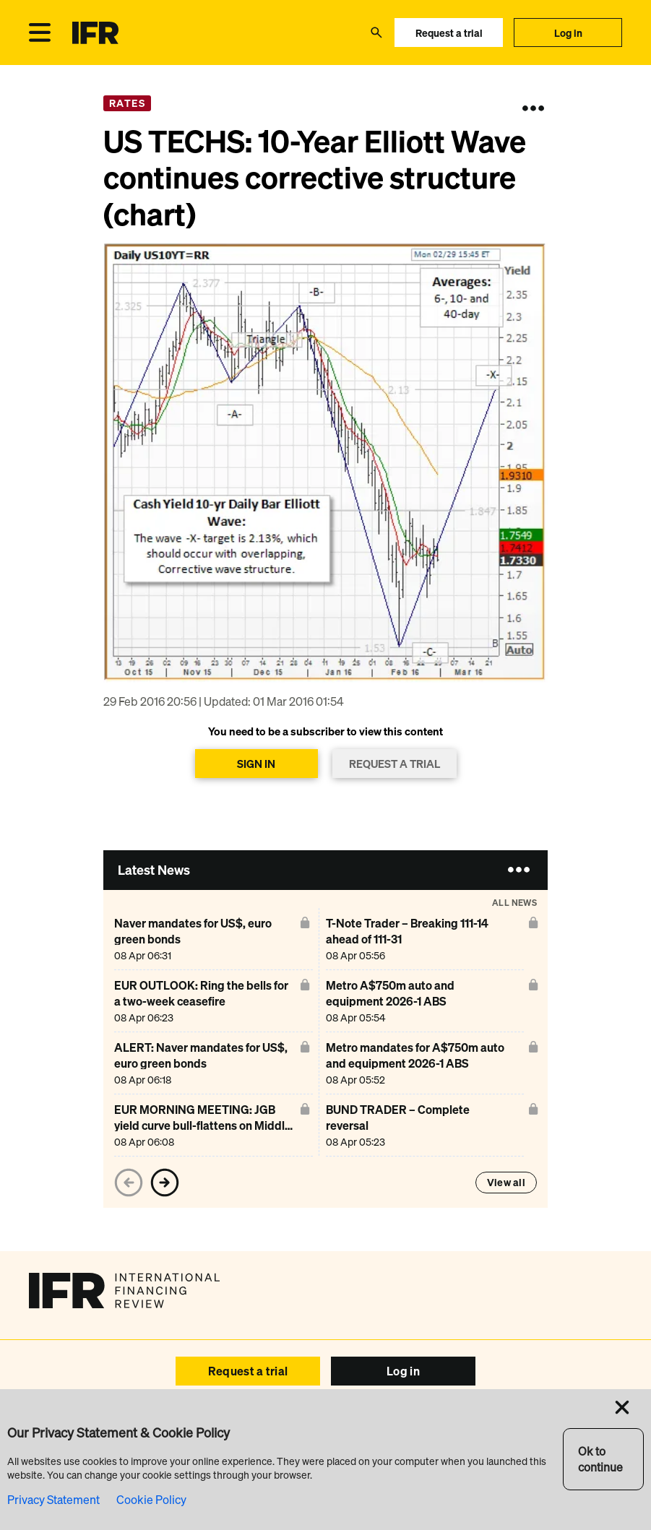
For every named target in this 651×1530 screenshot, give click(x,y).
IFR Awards (339, 1436)
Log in (568, 33)
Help (238, 1436)
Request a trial (449, 33)
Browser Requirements (320, 1470)
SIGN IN (256, 763)
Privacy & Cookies (471, 1470)
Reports (281, 1436)
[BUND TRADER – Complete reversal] (416, 1125)
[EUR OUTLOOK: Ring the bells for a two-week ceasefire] (204, 1000)
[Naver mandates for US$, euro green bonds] (204, 938)
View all (506, 1182)
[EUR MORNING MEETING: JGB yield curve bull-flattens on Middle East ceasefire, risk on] (204, 1125)
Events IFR (189, 1436)
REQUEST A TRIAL (394, 763)
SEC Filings (401, 1470)
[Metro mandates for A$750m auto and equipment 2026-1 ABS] (416, 1063)
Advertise (128, 1436)
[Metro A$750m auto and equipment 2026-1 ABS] (416, 1000)
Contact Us (549, 1436)
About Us (488, 1436)
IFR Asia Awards (415, 1436)
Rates (127, 103)
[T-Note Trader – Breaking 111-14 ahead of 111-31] (416, 938)
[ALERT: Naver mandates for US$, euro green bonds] (204, 1063)
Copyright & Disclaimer (218, 1470)
